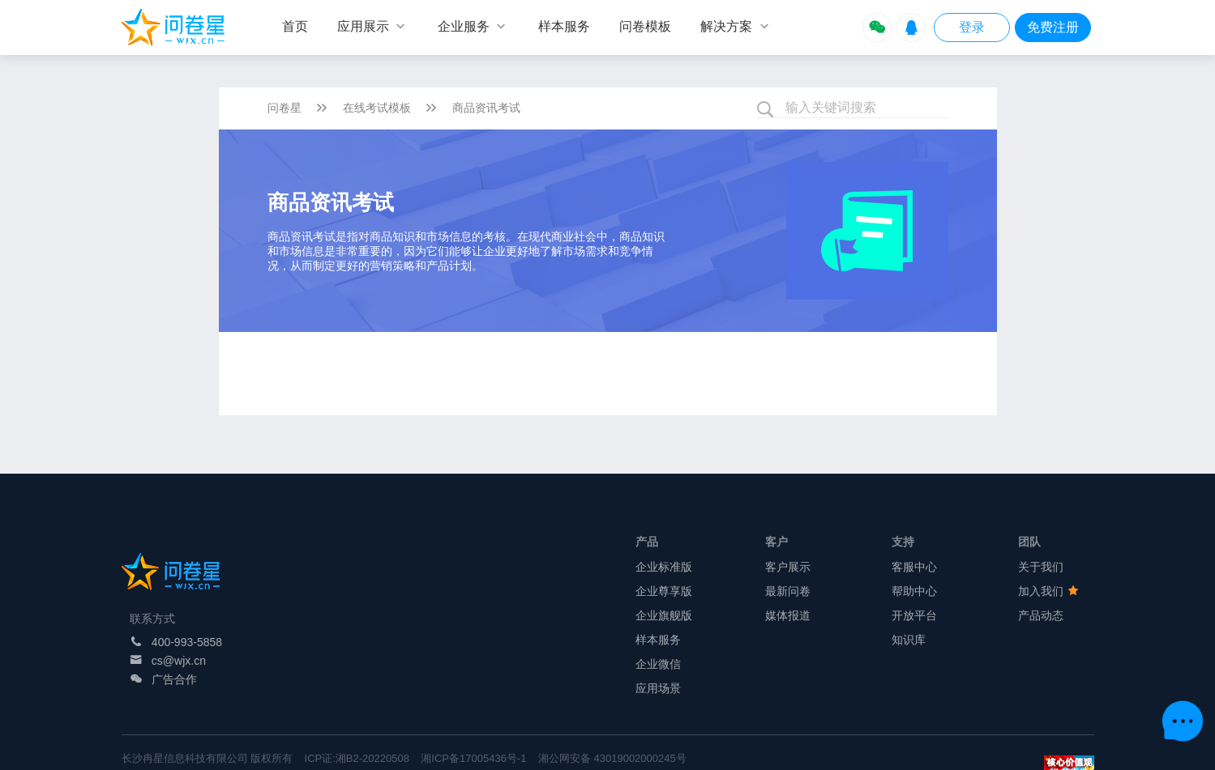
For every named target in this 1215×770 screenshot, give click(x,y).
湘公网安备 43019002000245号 (612, 758)
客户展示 (788, 566)
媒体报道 (788, 615)
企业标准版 (663, 566)
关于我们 (1040, 566)
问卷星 (284, 107)
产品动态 (1040, 615)
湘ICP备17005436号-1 (473, 758)
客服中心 (914, 566)
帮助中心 (914, 591)
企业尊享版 (663, 591)
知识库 (909, 639)
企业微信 (658, 663)
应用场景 (658, 688)
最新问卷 (788, 591)
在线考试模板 (377, 107)
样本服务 (658, 639)
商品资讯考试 (486, 107)
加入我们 (1048, 591)
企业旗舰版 (663, 615)
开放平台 (914, 615)
